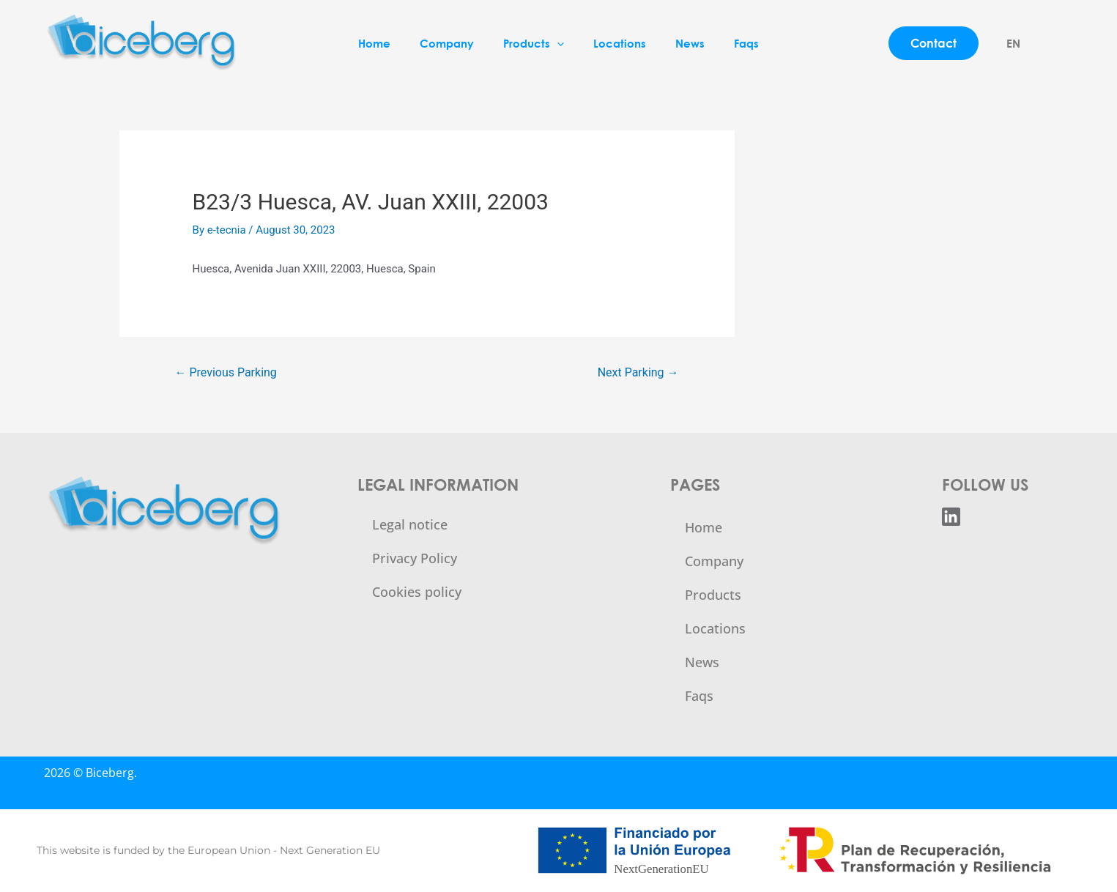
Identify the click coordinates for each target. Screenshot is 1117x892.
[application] (557, 43)
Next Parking (638, 372)
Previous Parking (225, 372)
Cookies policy (416, 592)
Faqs (746, 43)
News (690, 43)
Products (533, 43)
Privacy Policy (414, 558)
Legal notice (410, 524)
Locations (619, 43)
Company (447, 43)
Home (374, 43)
